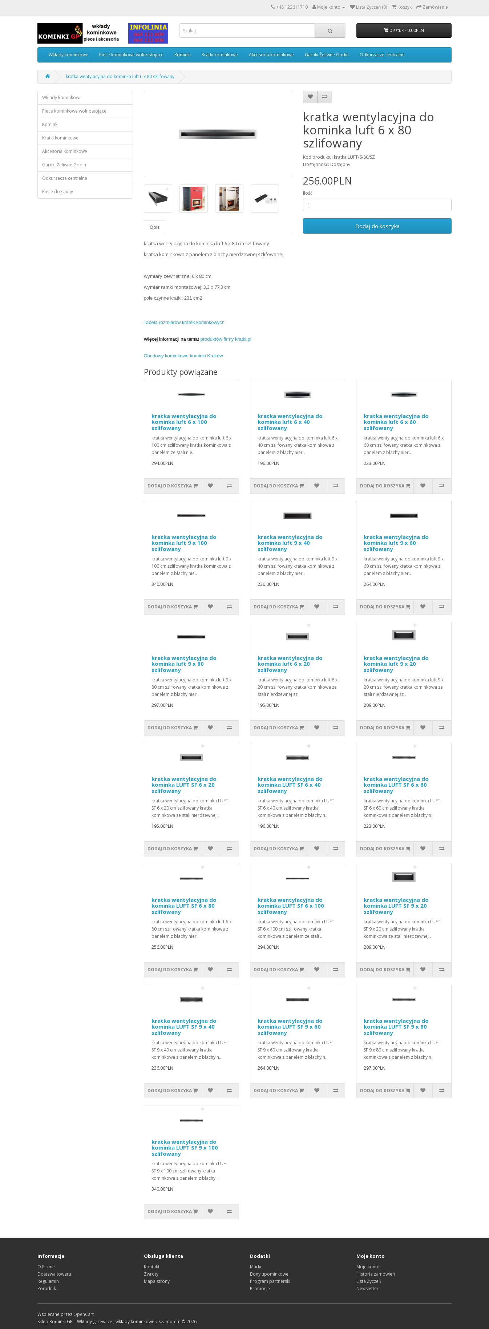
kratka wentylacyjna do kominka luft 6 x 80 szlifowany (120, 76)
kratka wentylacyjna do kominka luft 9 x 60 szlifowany (396, 542)
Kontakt (151, 1267)
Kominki (182, 55)
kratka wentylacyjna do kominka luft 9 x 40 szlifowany (290, 542)
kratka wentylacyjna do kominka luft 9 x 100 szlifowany (184, 542)
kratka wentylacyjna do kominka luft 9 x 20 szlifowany (396, 663)
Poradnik (46, 1288)
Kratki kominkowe (220, 55)
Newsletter (367, 1288)
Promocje (260, 1288)
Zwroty (151, 1274)
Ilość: (308, 193)
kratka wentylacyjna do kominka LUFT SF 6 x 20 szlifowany (184, 784)
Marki (255, 1267)
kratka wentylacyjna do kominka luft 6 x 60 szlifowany (396, 421)
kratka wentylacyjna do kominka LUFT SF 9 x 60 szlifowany (290, 1026)
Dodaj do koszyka (377, 226)
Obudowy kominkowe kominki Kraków (183, 355)
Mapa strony (157, 1281)
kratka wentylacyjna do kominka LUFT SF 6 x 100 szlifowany (291, 905)
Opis (154, 227)
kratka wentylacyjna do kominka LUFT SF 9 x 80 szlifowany (396, 1026)
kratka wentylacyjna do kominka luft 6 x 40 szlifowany (290, 421)
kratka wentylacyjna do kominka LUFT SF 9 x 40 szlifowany (184, 1026)
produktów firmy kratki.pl (226, 339)
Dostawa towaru (54, 1274)
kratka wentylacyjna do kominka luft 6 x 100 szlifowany (184, 421)
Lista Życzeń (368, 1281)
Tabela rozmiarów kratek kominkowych (184, 322)
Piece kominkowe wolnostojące (131, 55)
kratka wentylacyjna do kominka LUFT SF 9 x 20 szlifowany (396, 905)
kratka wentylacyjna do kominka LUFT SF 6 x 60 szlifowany (396, 784)
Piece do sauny (57, 192)
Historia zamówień (375, 1274)
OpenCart (83, 1314)
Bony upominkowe (269, 1274)
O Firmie (46, 1267)
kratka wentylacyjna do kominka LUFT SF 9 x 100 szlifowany (184, 1147)
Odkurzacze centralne (382, 55)
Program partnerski (270, 1281)
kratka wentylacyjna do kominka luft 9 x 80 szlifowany (184, 663)
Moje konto (368, 1267)
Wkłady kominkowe (68, 55)
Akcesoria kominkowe (271, 55)
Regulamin (48, 1281)
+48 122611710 (292, 7)
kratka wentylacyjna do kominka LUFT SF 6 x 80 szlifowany (184, 905)
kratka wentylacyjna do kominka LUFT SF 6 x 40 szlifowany (290, 784)
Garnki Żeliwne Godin (327, 55)
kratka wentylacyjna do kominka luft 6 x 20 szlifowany (290, 663)
